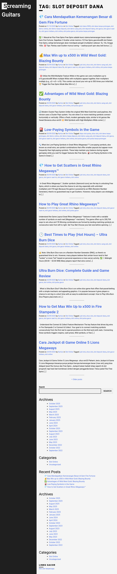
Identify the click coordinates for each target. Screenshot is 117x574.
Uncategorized (55, 464)
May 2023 (53, 442)
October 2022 (54, 448)
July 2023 (53, 437)
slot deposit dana (88, 29)
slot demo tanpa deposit (57, 29)
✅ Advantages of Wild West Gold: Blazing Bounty (64, 481)
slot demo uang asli (74, 29)
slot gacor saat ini (71, 67)
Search (42, 387)
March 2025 (54, 415)
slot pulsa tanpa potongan (85, 31)
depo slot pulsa (85, 134)
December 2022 (55, 445)
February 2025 (55, 417)
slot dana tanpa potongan (100, 26)
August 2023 (54, 434)
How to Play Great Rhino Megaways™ (69, 204)
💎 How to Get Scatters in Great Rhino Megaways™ (65, 487)
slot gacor (99, 29)
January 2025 (54, 420)
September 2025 (55, 406)
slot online (59, 31)
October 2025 (54, 404)
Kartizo (60, 26)
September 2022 (55, 450)
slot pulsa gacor (69, 31)
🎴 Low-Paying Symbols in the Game (69, 129)
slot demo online (53, 136)
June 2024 (53, 423)
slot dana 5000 (85, 26)
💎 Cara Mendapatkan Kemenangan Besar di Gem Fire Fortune (69, 476)
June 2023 (53, 439)
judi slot (83, 65)
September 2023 (55, 431)
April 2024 (53, 426)
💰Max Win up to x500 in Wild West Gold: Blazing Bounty (67, 479)
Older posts (77, 379)
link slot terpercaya (46, 569)
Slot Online (69, 26)
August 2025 (54, 409)
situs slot (89, 65)
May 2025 (53, 412)
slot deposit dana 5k (56, 67)
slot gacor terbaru (47, 31)
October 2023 (54, 428)
